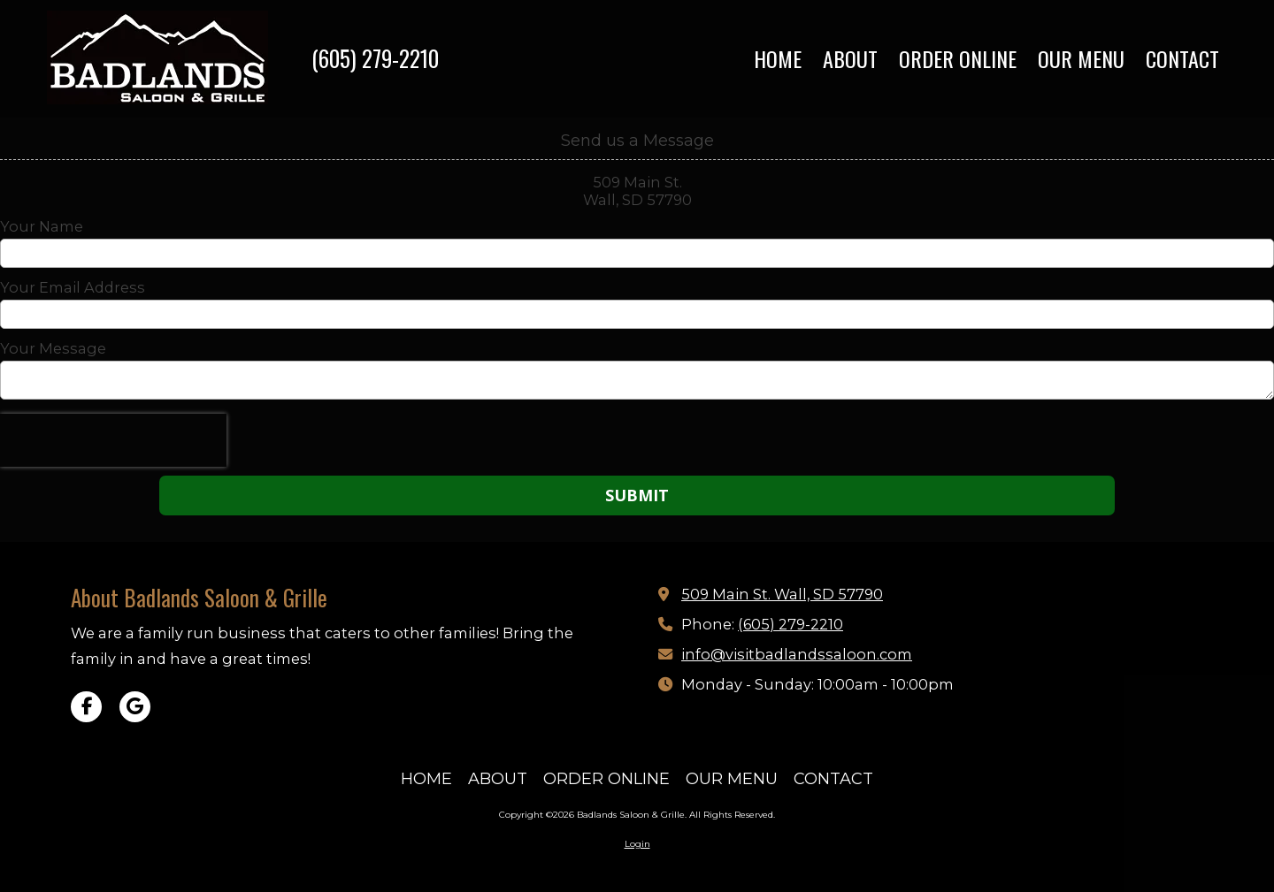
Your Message (53, 348)
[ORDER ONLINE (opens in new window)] (957, 59)
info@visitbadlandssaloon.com (796, 654)
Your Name (41, 226)
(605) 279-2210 (375, 58)
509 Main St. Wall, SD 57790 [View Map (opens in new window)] (782, 594)
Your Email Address (72, 287)
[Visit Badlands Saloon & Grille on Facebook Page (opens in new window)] (86, 706)
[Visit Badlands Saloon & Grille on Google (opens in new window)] (134, 706)
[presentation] (113, 440)
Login (637, 844)
